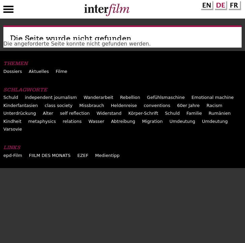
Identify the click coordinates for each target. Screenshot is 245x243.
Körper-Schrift (143, 113)
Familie (194, 113)
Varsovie (12, 129)
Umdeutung (182, 121)
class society (59, 105)
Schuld (10, 97)
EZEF (82, 155)
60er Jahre (188, 105)
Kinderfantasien (20, 105)
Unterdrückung (19, 113)
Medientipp (107, 155)
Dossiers (12, 71)
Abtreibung (123, 121)
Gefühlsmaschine (166, 97)
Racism (214, 105)
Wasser (96, 121)
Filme (61, 71)
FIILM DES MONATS (50, 155)
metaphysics (42, 121)
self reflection (75, 113)
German (220, 4)
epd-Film (12, 155)
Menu (8, 11)
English (206, 4)
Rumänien (220, 113)
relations (72, 121)
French (234, 4)
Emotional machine (212, 97)
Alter (48, 113)
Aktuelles (39, 71)
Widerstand (108, 113)
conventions (157, 105)
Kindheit (12, 121)
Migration (152, 121)
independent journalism (51, 97)
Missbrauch (91, 105)
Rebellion (130, 97)
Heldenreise (124, 105)
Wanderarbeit (98, 97)
